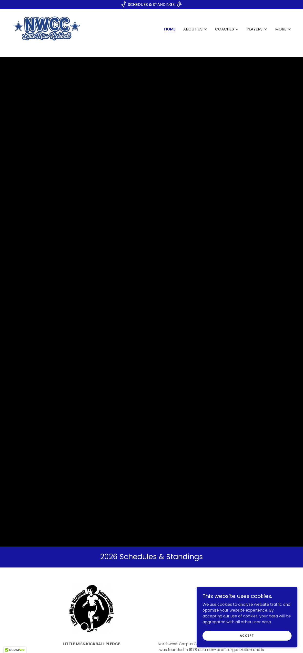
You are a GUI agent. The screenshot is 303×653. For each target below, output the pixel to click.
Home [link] (169, 33)
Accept (248, 635)
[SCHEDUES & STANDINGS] (151, 4)
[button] (195, 34)
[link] (57, 33)
